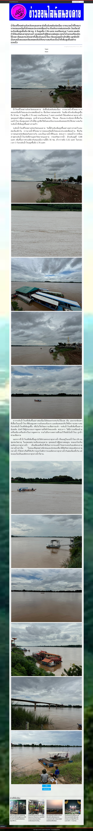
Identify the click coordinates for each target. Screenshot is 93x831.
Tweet (46, 49)
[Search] (82, 1)
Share (46, 52)
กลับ (46, 786)
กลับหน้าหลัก (46, 789)
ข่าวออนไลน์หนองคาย (13, 1)
